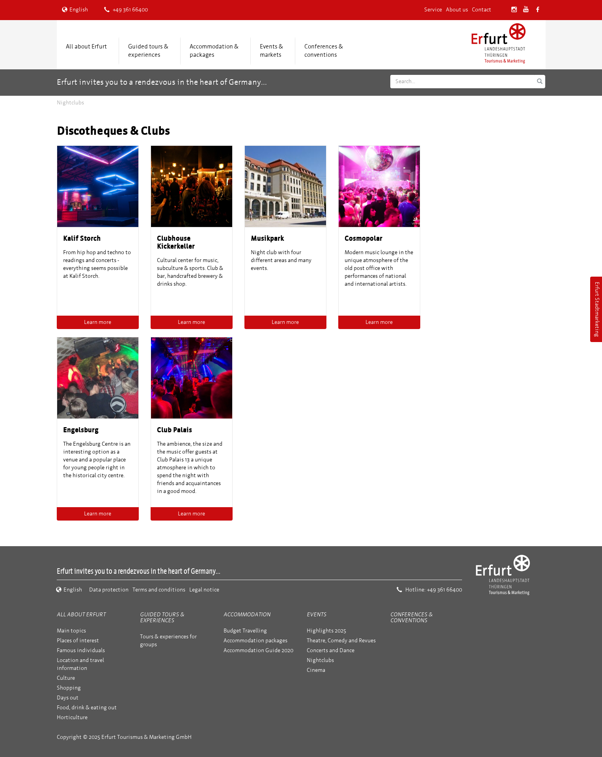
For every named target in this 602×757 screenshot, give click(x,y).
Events (316, 614)
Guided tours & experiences (148, 50)
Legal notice (204, 589)
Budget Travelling (245, 630)
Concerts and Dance (330, 650)
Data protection (109, 589)
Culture (66, 678)
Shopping (69, 687)
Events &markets (271, 50)
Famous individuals (81, 650)
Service (433, 9)
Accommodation (247, 614)
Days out (67, 697)
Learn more (97, 322)
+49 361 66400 (126, 9)
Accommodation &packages (214, 50)
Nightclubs (320, 660)
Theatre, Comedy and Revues (341, 640)
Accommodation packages (255, 640)
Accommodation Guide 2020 (258, 650)
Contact (481, 9)
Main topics (71, 630)
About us (457, 9)
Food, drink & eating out (87, 707)
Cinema (316, 670)
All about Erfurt (86, 46)
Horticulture (72, 717)
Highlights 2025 (326, 630)
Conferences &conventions (323, 50)
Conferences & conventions (411, 617)
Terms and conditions (158, 589)
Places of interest (78, 640)
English (75, 9)
